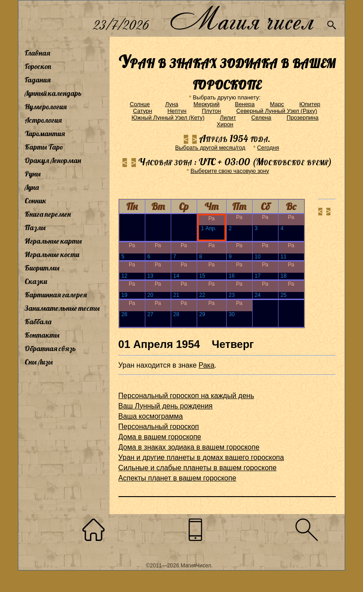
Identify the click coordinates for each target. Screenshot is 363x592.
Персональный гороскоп (158, 426)
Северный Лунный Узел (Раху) (276, 110)
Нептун (176, 110)
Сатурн (142, 110)
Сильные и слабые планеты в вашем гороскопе (197, 468)
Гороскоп (38, 66)
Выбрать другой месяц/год (210, 147)
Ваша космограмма (150, 416)
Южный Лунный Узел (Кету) (167, 117)
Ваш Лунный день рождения (165, 406)
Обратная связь (50, 348)
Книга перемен (48, 214)
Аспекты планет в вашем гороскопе (177, 478)
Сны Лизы (39, 361)
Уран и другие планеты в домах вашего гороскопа (201, 457)
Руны (33, 173)
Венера (244, 104)
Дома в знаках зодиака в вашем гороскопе (189, 447)
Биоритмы (42, 267)
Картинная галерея (56, 294)
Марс (277, 104)
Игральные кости (52, 254)
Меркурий (206, 104)
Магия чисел (241, 18)
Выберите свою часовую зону (229, 170)
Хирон (225, 124)
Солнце (140, 104)
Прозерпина (303, 117)
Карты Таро (44, 146)
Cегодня (268, 147)
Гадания (38, 79)
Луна (32, 187)
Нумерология (46, 106)
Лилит (228, 117)
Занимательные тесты (62, 308)
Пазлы (35, 227)
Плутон (211, 110)
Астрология (43, 120)
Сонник (35, 200)
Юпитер (309, 104)
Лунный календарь (53, 93)
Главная (37, 52)
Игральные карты (53, 240)
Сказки (36, 281)
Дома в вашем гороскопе (159, 437)
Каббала (38, 321)
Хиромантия (45, 133)
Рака (206, 365)
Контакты (42, 334)
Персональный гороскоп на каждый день (186, 395)
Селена (261, 117)
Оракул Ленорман (53, 160)
